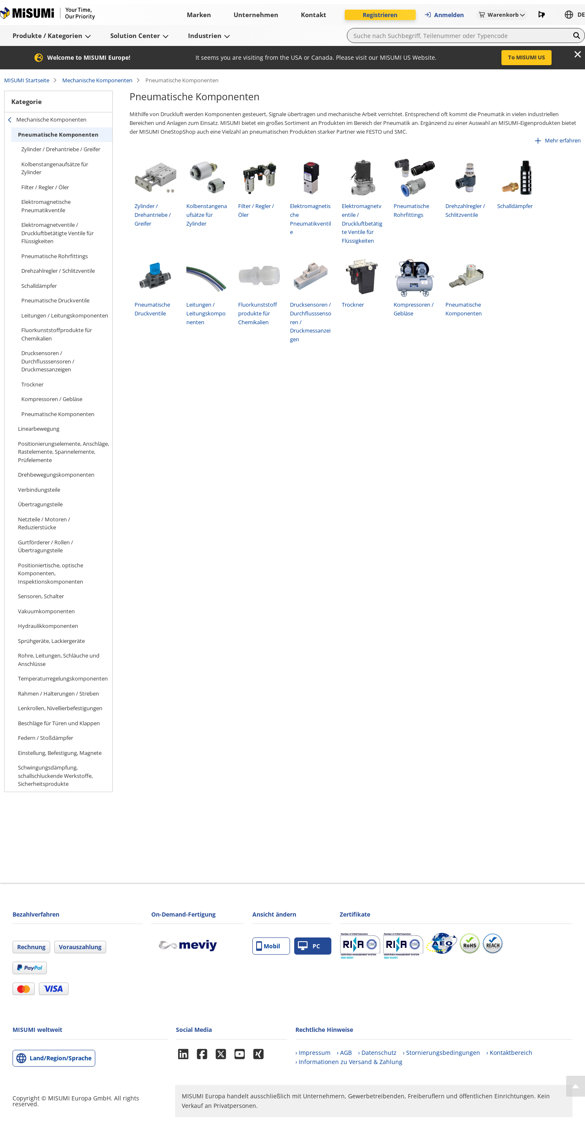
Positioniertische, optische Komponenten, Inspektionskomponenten (50, 573)
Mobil (268, 946)
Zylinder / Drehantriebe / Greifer (60, 149)
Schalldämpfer (39, 286)
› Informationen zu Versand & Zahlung (348, 1062)
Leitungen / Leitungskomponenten (64, 315)
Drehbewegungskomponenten (56, 474)
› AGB (344, 1053)
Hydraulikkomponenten (48, 626)
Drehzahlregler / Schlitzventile (58, 270)
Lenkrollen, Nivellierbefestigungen (60, 708)
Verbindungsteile (39, 489)
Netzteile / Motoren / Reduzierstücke (44, 523)
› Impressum (313, 1053)
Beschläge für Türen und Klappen (59, 723)
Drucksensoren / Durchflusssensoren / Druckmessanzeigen (47, 361)
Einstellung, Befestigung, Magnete (60, 753)
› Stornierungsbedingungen (441, 1053)
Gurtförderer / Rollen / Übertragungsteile (45, 546)
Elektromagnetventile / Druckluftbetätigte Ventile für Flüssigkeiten (57, 233)
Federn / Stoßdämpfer (45, 738)
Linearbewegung (38, 428)
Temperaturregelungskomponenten (63, 678)
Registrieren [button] (380, 15)
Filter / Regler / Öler (45, 187)
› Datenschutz (377, 1053)
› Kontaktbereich (509, 1053)
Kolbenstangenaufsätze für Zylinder (54, 168)
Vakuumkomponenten (46, 611)
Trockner (32, 384)
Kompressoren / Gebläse (51, 399)
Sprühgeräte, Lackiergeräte (51, 641)
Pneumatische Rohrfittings (54, 256)
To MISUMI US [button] (526, 57)
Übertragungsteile (40, 504)
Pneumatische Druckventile (55, 300)
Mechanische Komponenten (97, 80)
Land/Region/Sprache (61, 1058)
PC (309, 946)
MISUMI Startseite (26, 80)
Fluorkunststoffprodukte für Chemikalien (56, 334)
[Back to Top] (575, 1086)
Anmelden (444, 15)
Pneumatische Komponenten (58, 134)
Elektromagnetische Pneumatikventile (46, 206)
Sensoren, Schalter (41, 596)
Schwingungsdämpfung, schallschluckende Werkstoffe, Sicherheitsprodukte (55, 775)
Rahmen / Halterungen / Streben (58, 693)
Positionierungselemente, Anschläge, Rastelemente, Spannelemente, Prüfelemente (63, 452)
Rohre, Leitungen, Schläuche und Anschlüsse (58, 660)
